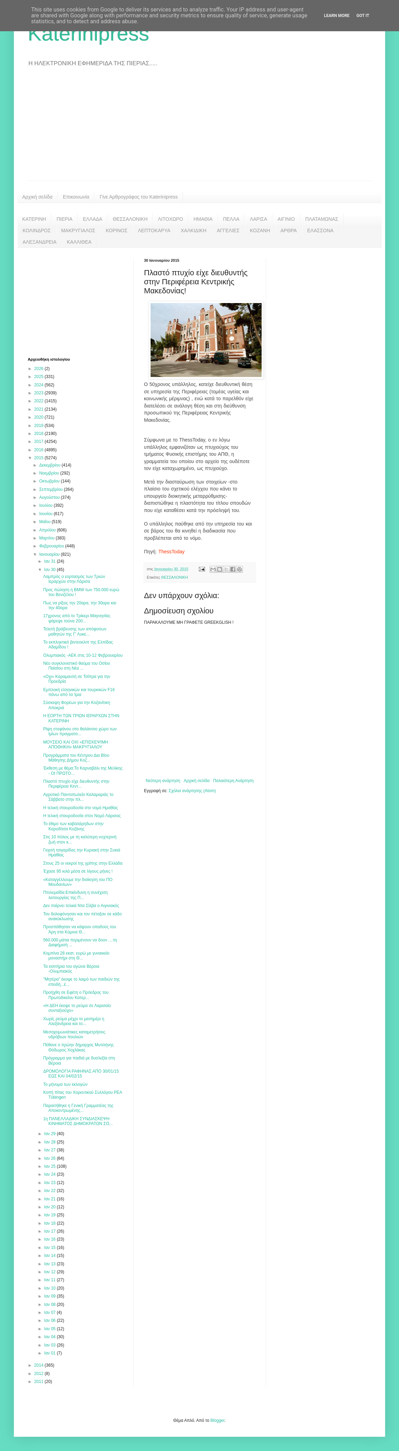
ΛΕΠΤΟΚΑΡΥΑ (154, 230)
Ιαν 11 (50, 1279)
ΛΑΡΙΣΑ (258, 219)
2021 (39, 409)
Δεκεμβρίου (50, 465)
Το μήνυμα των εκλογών (65, 1084)
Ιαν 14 (50, 1255)
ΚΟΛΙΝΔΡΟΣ (37, 230)
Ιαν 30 (50, 569)
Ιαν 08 (50, 1304)
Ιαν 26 (50, 1158)
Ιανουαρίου (50, 554)
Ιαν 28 (50, 1142)
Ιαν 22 (50, 1190)
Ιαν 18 (50, 1223)
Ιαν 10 (50, 1288)
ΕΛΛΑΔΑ (92, 219)
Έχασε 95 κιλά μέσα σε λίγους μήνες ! (77, 871)
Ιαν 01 (50, 1353)
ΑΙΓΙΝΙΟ (286, 219)
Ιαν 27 (50, 1150)
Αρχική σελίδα (37, 197)
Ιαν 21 (50, 1199)
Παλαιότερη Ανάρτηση (233, 780)
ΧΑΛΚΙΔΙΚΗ (193, 230)
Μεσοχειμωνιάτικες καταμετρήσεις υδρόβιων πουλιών (74, 1034)
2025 (39, 376)
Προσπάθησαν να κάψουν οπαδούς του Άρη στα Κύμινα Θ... (79, 929)
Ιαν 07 (50, 1312)
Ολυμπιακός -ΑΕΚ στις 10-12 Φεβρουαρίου (82, 655)
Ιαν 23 (50, 1182)
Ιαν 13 (50, 1263)
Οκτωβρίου (50, 481)
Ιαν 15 (50, 1247)
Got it (362, 15)
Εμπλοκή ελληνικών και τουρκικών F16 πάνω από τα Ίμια (78, 692)
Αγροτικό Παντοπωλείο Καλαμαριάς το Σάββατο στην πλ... (78, 797)
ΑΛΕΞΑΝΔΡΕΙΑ (40, 242)
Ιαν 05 (50, 1328)
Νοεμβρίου (49, 473)
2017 (39, 441)
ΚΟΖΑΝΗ (260, 230)
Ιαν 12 (50, 1271)
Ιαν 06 (50, 1320)
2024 (39, 385)
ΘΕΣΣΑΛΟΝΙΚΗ (130, 219)
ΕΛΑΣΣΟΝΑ (320, 230)
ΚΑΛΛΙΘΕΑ (79, 242)
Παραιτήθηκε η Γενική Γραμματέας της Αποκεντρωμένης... (78, 1108)
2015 (39, 457)
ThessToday (171, 551)
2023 (39, 393)
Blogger (217, 1420)
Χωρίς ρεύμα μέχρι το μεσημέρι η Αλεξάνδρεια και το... (73, 1021)
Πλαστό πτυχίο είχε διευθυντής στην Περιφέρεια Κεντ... (76, 784)
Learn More (337, 15)
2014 (39, 1365)
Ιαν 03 (50, 1345)
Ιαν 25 (50, 1166)
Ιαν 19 (50, 1215)
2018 (39, 433)
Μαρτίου (47, 538)
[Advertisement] (199, 128)
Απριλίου (48, 530)
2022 (39, 401)
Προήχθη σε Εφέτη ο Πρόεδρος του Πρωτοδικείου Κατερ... (75, 995)
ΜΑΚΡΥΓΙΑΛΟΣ (78, 230)
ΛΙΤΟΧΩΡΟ (170, 219)
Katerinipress (88, 33)
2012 (39, 1373)
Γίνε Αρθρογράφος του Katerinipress (139, 197)
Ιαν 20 (50, 1207)
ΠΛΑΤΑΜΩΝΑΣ (321, 219)
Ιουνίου (46, 513)
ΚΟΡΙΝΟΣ (117, 230)
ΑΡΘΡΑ (288, 230)
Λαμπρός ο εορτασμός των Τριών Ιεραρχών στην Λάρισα (74, 579)
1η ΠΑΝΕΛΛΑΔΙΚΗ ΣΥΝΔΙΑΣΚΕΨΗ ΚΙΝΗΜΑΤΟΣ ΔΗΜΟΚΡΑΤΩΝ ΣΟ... (77, 1121)
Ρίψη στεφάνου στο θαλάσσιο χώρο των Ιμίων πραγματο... (80, 731)
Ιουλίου (46, 505)
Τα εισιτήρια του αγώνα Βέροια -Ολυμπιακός (71, 969)
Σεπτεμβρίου (51, 489)
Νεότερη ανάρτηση (163, 780)
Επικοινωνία (76, 197)
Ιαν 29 (50, 1133)
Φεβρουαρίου (52, 546)
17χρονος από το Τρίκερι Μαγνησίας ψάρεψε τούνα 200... (76, 618)
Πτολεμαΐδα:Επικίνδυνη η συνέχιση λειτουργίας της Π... (75, 895)
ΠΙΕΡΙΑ (65, 219)
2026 (39, 368)
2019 (39, 425)
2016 (39, 449)
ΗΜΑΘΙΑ (203, 219)
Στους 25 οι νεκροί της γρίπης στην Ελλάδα (82, 863)
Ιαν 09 (50, 1296)
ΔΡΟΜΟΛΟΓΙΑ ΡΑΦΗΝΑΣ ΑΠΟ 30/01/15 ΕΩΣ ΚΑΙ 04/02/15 (81, 1074)
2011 (39, 1381)
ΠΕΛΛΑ (231, 219)
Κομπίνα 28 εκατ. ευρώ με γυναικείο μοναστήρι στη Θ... (76, 956)
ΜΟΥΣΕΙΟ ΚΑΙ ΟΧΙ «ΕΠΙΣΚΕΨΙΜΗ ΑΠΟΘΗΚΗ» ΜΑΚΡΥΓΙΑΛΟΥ (75, 744)
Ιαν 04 (50, 1336)
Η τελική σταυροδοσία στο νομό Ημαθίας (80, 807)
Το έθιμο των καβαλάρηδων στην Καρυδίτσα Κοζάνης (73, 826)
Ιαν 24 (50, 1174)
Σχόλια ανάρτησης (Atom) (192, 790)
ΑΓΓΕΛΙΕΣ (228, 230)
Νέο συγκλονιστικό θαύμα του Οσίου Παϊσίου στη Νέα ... (76, 666)
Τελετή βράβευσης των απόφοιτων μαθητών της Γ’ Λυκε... (74, 631)
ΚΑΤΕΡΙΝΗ (34, 219)
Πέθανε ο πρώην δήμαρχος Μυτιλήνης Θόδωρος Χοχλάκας (78, 1047)
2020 (39, 417)
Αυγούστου (50, 497)
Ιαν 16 (50, 1239)
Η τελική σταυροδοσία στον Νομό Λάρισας (82, 815)
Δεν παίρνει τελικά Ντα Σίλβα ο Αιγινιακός (81, 905)
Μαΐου (45, 521)
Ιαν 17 (50, 1231)
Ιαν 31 (50, 561)
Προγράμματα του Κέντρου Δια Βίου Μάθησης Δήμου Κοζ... (76, 758)
